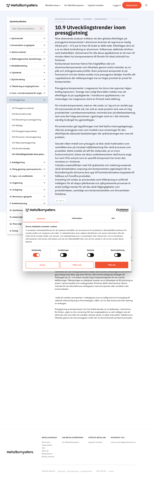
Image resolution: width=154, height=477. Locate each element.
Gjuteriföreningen (86, 471)
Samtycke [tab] (41, 219)
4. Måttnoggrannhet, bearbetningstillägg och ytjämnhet (29, 58)
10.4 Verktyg (17, 125)
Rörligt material (48, 456)
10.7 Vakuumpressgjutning (23, 142)
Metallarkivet (47, 453)
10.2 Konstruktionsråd (21, 113)
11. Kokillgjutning (17, 162)
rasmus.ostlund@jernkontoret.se (123, 442)
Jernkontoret (61, 471)
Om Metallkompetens (74, 5)
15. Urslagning (16, 189)
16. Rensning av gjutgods (21, 196)
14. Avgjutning (16, 182)
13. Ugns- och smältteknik (21, 176)
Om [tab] (113, 218)
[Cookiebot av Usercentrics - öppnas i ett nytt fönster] (117, 210)
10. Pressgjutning (17, 100)
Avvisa (42, 265)
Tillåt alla (112, 265)
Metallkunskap (51, 5)
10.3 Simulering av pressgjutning (26, 119)
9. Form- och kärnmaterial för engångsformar (29, 93)
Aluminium (46, 442)
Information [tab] (77, 218)
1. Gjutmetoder (16, 38)
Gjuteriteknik (47, 445)
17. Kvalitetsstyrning (18, 203)
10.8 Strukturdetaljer (21, 148)
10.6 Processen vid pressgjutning (26, 136)
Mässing (45, 451)
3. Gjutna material (18, 52)
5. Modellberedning (18, 65)
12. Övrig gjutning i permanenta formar (27, 169)
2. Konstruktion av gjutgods (22, 45)
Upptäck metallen (96, 5)
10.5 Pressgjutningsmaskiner (24, 131)
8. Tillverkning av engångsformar (24, 86)
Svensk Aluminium (73, 471)
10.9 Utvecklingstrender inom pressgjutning (30, 154)
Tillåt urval (77, 265)
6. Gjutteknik (15, 72)
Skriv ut (60, 201)
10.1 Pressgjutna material (23, 108)
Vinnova (111, 471)
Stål (43, 448)
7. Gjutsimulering (17, 79)
